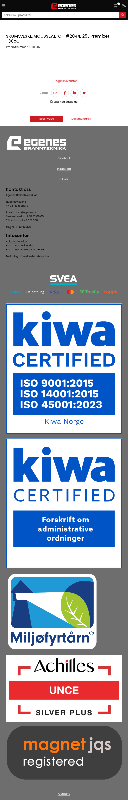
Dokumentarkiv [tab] (81, 119)
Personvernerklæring (20, 245)
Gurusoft (64, 794)
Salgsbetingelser (17, 241)
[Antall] (63, 70)
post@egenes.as (25, 212)
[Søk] (61, 15)
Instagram (64, 169)
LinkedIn (64, 179)
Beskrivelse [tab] (46, 119)
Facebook (64, 158)
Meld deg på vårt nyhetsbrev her (27, 256)
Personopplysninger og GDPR (25, 249)
